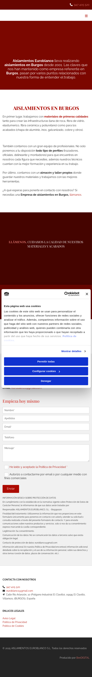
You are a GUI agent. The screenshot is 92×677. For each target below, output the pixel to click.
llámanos (75, 194)
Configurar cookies (46, 371)
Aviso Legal (9, 618)
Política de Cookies (13, 626)
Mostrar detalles (71, 351)
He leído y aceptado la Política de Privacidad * (38, 467)
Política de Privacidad (15, 622)
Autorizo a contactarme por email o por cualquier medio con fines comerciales (45, 476)
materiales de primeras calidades (66, 116)
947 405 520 (81, 4)
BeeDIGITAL (82, 657)
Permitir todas (46, 361)
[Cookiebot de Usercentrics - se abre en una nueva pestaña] (64, 294)
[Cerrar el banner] (87, 294)
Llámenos (17, 242)
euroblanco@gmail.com (19, 590)
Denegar (46, 380)
